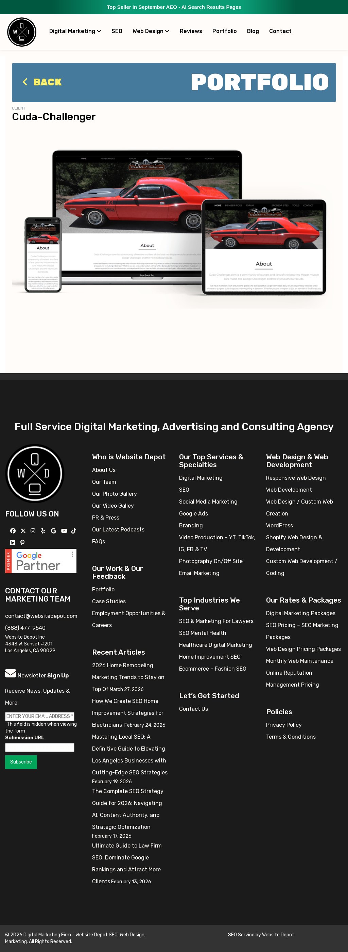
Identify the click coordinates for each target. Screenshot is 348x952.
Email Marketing (199, 573)
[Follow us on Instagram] (34, 531)
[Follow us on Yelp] (44, 531)
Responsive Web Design (296, 478)
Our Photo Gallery (114, 494)
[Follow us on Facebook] (13, 531)
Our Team (104, 482)
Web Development (289, 490)
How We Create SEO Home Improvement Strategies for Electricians (127, 713)
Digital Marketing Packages (300, 613)
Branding (191, 525)
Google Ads (193, 513)
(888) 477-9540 (25, 628)
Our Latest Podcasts (118, 529)
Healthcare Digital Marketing (215, 645)
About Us (104, 470)
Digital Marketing (75, 31)
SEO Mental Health (202, 633)
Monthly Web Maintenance (299, 661)
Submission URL (24, 738)
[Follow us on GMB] (54, 531)
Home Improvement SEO (210, 657)
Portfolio (224, 31)
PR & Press (105, 517)
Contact (280, 31)
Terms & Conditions (291, 737)
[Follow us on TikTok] (74, 531)
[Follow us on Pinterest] (23, 543)
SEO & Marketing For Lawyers (216, 621)
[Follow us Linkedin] (13, 543)
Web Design (151, 31)
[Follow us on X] (24, 531)
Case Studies (109, 601)
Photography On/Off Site (211, 561)
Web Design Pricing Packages (303, 649)
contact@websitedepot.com (41, 616)
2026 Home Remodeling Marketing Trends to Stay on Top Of (128, 677)
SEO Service (241, 935)
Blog (253, 31)
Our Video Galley (113, 506)
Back (40, 82)
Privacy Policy (284, 725)
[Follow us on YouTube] (65, 531)
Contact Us (193, 709)
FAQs (98, 541)
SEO (116, 31)
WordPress (279, 525)
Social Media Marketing (208, 501)
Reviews (191, 31)
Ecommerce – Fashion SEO (212, 669)
